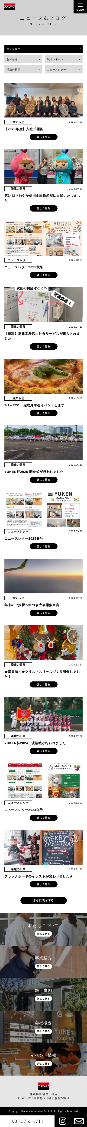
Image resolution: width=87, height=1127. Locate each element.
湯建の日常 (13, 69)
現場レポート (55, 59)
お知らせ (12, 59)
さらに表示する (43, 900)
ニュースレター (56, 69)
